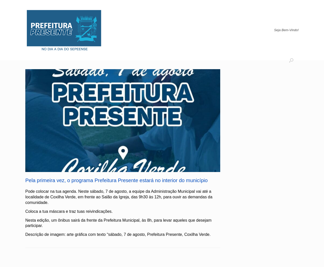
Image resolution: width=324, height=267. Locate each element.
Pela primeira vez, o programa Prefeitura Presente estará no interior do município (116, 180)
